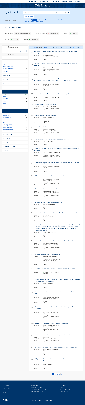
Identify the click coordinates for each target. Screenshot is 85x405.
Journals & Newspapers (8, 68)
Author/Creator (7, 79)
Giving (61, 387)
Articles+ (56, 19)
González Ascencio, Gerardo (21, 33)
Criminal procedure (7, 127)
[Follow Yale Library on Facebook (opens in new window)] (3, 392)
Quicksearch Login (43, 1)
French (4, 101)
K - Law (13, 39)
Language (5, 92)
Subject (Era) (6, 138)
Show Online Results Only (15, 51)
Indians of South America (8, 125)
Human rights (6, 115)
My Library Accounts (36, 387)
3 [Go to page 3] (57, 374)
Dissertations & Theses (8, 66)
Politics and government (8, 129)
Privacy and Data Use (65, 389)
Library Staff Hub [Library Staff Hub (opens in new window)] (64, 391)
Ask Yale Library (56, 1)
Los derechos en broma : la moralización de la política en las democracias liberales (58, 213)
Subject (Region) (7, 134)
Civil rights (32, 39)
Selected (77, 47)
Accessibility (63, 385)
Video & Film (5, 71)
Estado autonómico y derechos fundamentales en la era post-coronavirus (55, 94)
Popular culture (52, 33)
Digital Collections (29, 21)
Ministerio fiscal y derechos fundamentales (46, 127)
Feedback (65, 1)
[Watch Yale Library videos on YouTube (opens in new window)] (6, 392)
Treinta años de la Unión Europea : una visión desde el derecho (52, 139)
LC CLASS (5, 150)
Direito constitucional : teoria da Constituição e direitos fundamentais (55, 335)
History (4, 122)
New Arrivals (39, 21)
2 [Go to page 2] (55, 374)
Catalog (34, 19)
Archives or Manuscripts (45, 19)
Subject (5, 111)
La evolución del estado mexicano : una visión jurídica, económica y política (56, 347)
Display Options (59, 47)
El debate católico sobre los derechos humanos (48, 189)
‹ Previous (39, 47)
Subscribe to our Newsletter (38, 389)
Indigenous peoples (7, 124)
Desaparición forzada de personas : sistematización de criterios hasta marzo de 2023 (57, 292)
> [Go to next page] (61, 374)
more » (4, 131)
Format (5, 62)
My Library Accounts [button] (75, 1)
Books (4, 64)
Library (5, 87)
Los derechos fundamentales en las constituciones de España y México (55, 241)
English (4, 96)
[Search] (37, 12)
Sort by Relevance (69, 47)
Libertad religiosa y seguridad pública (45, 104)
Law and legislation (7, 120)
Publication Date (7, 75)
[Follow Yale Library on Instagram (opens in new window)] (5, 392)
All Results (27, 19)
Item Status (6, 58)
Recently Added (7, 83)
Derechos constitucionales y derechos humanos (48, 202)
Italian (4, 100)
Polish (4, 106)
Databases (63, 19)
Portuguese (5, 98)
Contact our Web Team (37, 391)
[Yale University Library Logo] (42, 5)
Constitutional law (7, 117)
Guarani (4, 105)
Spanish (72, 33)
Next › (45, 47)
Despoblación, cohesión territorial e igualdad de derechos (51, 323)
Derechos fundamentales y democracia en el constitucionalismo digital (55, 268)
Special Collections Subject (10, 146)
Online (4, 70)
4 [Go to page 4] (59, 374)
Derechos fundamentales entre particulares (47, 254)
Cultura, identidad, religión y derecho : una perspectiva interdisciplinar (54, 175)
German (4, 103)
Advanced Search (29, 16)
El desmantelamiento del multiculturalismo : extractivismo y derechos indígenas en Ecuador (57, 307)
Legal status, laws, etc (8, 119)
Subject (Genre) (7, 142)
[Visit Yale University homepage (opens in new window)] (5, 399)
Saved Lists (32, 1)
